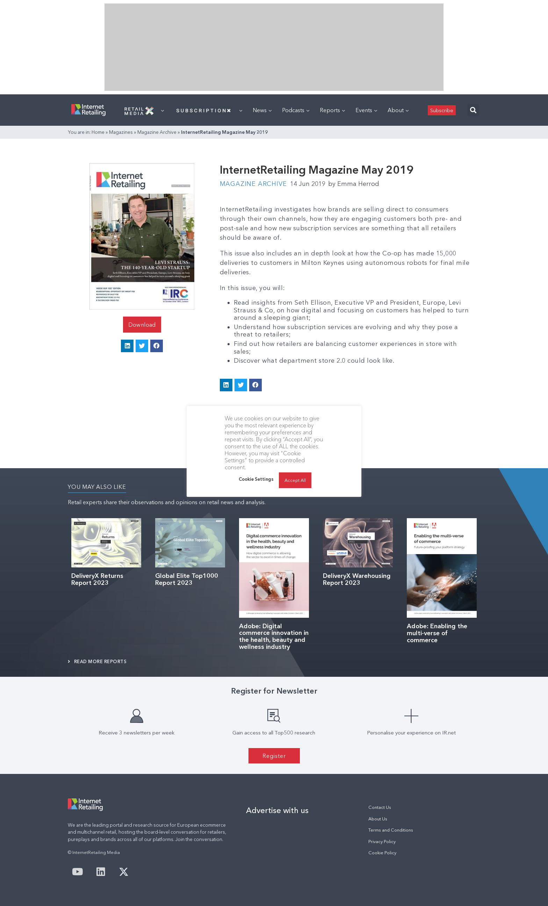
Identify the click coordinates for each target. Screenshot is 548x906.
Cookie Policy (382, 852)
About (398, 110)
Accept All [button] (295, 480)
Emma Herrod (353, 184)
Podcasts (295, 110)
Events (366, 110)
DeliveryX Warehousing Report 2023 (357, 579)
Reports (332, 110)
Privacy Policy (382, 841)
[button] (473, 110)
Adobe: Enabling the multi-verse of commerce (437, 633)
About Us (377, 818)
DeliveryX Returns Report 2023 (97, 579)
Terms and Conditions (390, 830)
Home (98, 132)
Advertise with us (277, 810)
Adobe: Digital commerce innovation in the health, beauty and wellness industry (274, 636)
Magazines (121, 132)
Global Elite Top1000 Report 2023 (186, 579)
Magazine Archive (156, 132)
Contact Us (379, 807)
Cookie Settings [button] (256, 479)
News (262, 110)
